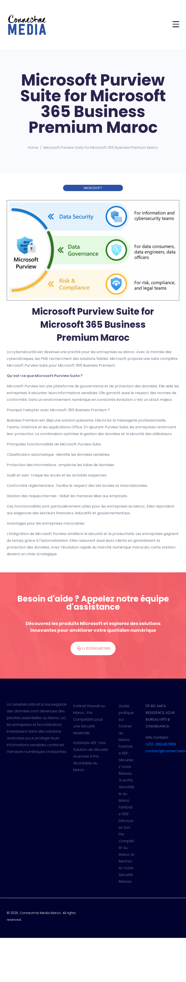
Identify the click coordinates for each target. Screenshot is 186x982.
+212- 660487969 (160, 744)
